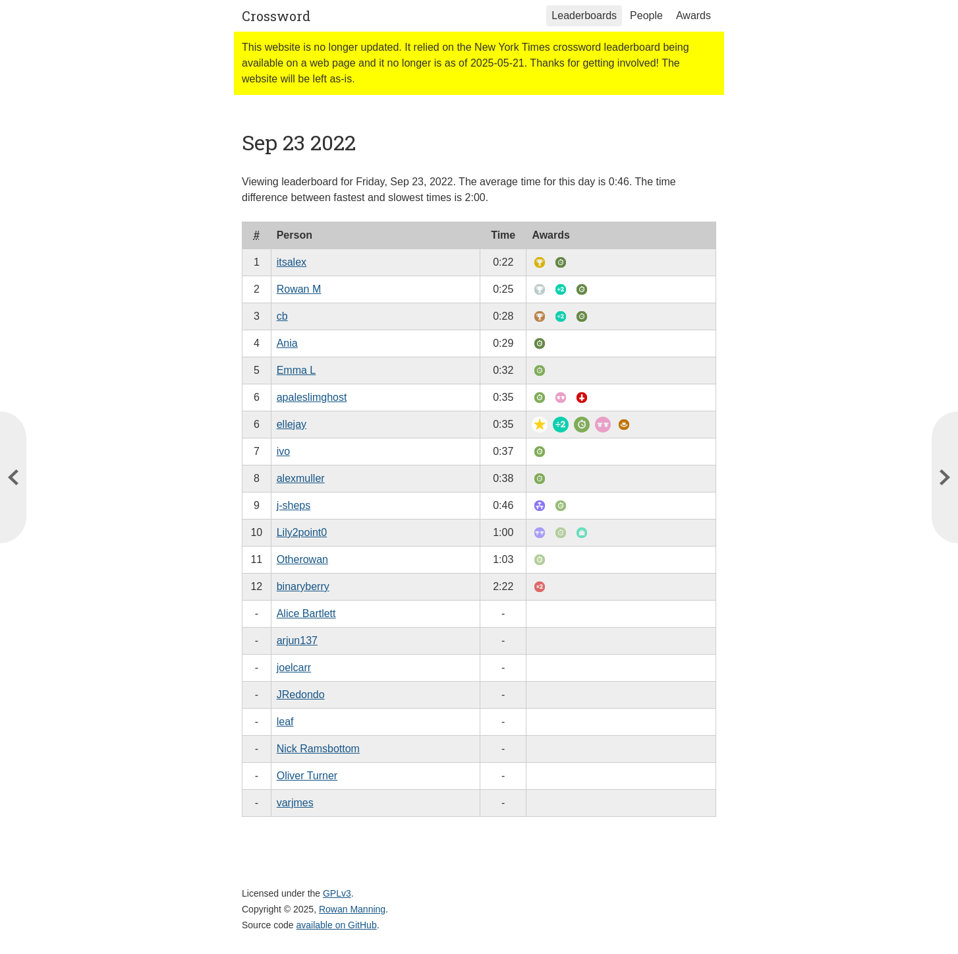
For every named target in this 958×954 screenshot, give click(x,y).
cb (282, 316)
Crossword (276, 15)
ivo (283, 451)
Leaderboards (584, 15)
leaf (285, 721)
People (646, 15)
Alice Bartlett (306, 613)
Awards (693, 15)
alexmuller (301, 478)
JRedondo (301, 694)
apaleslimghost (312, 397)
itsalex (291, 262)
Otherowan (302, 559)
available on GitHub (336, 925)
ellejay (291, 424)
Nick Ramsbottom (318, 748)
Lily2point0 (302, 532)
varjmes (295, 802)
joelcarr (294, 667)
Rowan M (299, 289)
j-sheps (294, 505)
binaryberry (303, 586)
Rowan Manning (352, 909)
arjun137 (297, 640)
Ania (287, 343)
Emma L (296, 370)
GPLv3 (337, 893)
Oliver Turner (307, 775)
